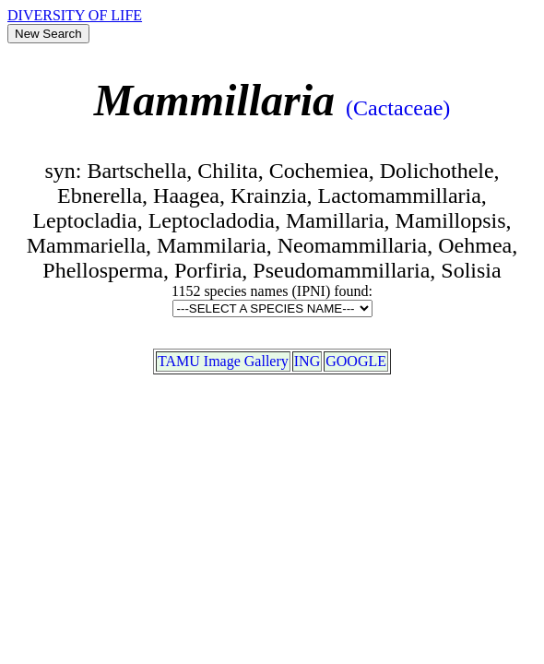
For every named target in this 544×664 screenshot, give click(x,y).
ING (307, 361)
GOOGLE (355, 361)
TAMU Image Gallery (223, 361)
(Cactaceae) (398, 108)
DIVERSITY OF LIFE (74, 15)
